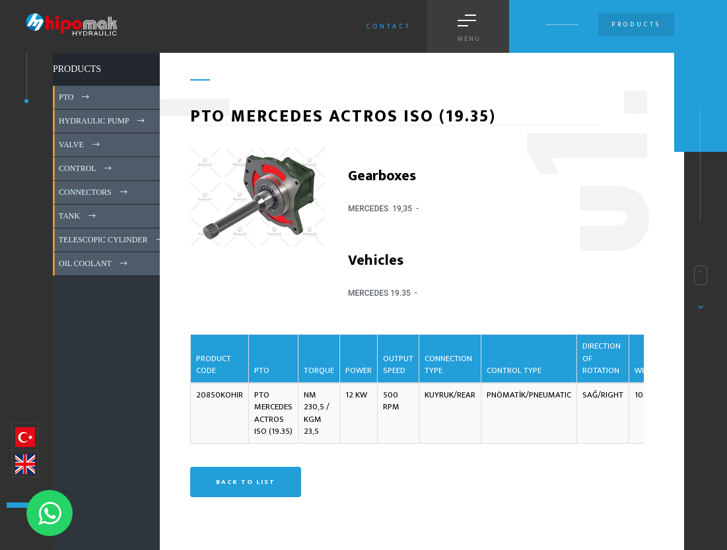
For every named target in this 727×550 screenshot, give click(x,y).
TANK (78, 216)
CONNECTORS (94, 192)
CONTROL (86, 168)
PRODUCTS (77, 69)
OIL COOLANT (94, 263)
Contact (388, 26)
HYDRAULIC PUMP (103, 120)
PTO (75, 97)
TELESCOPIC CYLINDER (112, 239)
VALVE (80, 144)
